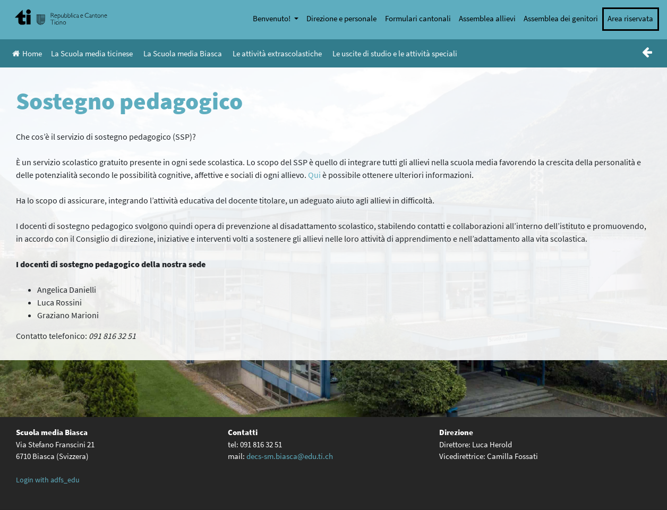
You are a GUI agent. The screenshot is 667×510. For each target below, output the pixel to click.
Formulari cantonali (418, 18)
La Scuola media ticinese (92, 53)
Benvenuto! (272, 18)
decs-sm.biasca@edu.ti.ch (289, 456)
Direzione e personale (341, 18)
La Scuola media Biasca (182, 53)
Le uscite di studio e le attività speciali (394, 53)
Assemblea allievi (487, 18)
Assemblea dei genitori (561, 18)
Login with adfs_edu (48, 479)
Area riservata (630, 18)
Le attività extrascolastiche (277, 53)
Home (27, 53)
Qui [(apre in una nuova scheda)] (314, 174)
